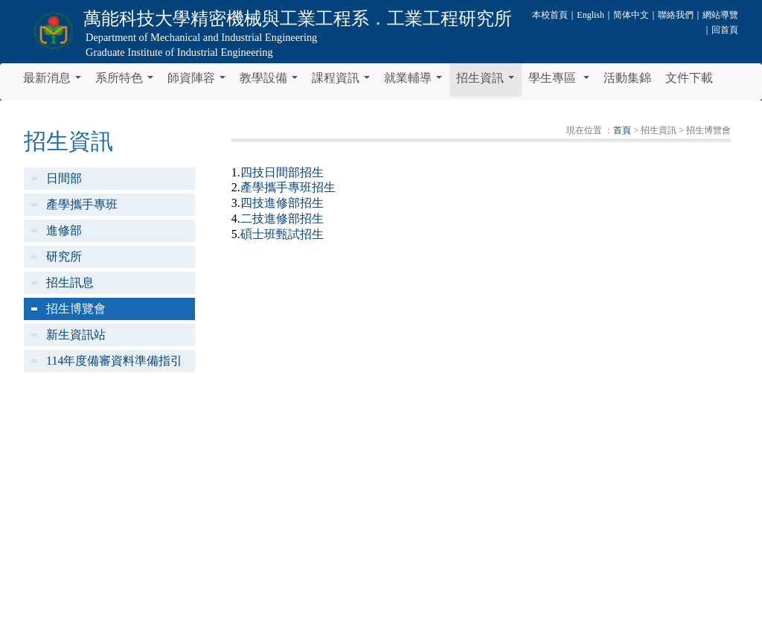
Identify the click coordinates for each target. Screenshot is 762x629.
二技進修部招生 (282, 218)
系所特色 (127, 81)
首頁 (622, 130)
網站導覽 (720, 15)
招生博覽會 (76, 308)
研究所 (64, 256)
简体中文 (631, 15)
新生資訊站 (76, 334)
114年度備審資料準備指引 (114, 360)
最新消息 (55, 81)
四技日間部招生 (282, 172)
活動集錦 (627, 77)
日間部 (64, 178)
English (590, 15)
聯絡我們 (676, 15)
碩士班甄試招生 (282, 234)
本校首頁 (550, 15)
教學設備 (272, 81)
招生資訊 (488, 81)
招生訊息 (70, 282)
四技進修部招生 (282, 203)
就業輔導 (416, 81)
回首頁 (724, 30)
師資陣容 (199, 81)
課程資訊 (344, 81)
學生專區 (561, 81)
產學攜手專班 (82, 204)
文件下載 (689, 77)
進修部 (64, 230)
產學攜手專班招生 (288, 187)
